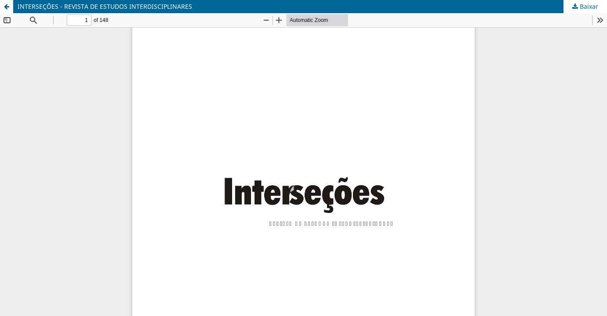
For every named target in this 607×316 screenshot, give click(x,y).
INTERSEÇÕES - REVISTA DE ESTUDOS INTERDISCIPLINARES (105, 6)
